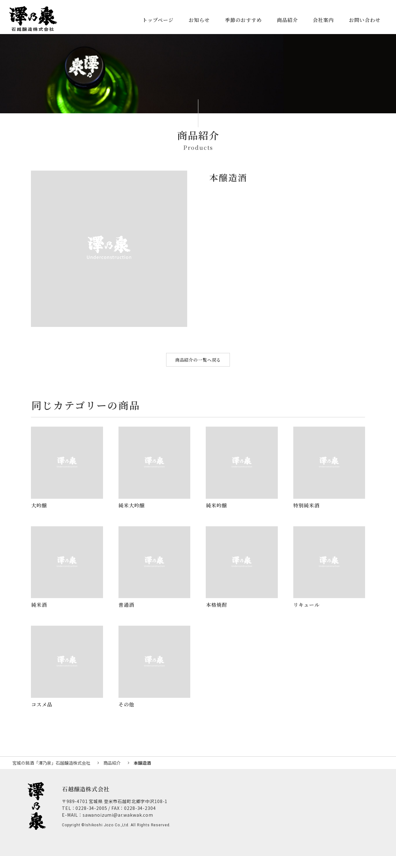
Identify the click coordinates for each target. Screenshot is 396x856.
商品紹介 (287, 20)
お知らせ (199, 20)
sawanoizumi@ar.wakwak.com (118, 815)
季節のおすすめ (243, 20)
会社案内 (323, 20)
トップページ (158, 20)
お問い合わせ (365, 20)
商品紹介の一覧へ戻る (198, 360)
